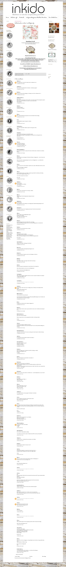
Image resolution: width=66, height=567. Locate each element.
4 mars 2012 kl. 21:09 (20, 440)
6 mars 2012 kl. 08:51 (20, 487)
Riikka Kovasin (19, 293)
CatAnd (18, 286)
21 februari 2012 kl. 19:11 (20, 89)
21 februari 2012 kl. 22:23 (20, 129)
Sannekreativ (19, 126)
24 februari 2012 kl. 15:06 (21, 244)
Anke (17, 384)
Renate (18, 92)
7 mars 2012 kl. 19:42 (20, 524)
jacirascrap (18, 207)
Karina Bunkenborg (20, 330)
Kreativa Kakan (19, 549)
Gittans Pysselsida (20, 423)
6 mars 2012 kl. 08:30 (20, 482)
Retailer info (14, 18)
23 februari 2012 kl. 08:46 (21, 198)
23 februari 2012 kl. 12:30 (21, 204)
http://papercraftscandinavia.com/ (34, 42)
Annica (18, 220)
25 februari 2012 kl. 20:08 (21, 299)
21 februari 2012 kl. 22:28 (21, 139)
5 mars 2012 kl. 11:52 (20, 446)
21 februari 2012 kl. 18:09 (21, 83)
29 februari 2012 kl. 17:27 (21, 353)
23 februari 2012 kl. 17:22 (20, 210)
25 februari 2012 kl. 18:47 (21, 290)
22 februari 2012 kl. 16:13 (20, 168)
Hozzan (18, 349)
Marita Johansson (19, 314)
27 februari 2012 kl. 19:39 (21, 333)
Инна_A (18, 247)
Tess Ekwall (18, 274)
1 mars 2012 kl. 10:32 (20, 368)
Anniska (18, 490)
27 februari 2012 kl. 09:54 (21, 327)
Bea (17, 302)
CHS (17, 403)
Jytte (17, 171)
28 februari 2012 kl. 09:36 (21, 338)
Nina (17, 457)
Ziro (17, 514)
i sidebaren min (37, 93)
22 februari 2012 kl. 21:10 (20, 186)
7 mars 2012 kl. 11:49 (20, 511)
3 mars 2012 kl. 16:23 (20, 400)
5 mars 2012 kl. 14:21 (20, 454)
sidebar (28, 303)
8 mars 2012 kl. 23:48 (20, 552)
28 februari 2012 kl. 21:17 (20, 346)
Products (21, 18)
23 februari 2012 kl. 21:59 (21, 217)
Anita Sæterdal (19, 430)
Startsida (30, 556)
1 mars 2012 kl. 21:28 (20, 381)
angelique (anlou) (19, 97)
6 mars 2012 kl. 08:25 (20, 470)
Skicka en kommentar (19, 554)
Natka (18, 509)
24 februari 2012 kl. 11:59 (20, 229)
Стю (17, 397)
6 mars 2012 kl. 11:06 (20, 506)
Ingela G (18, 232)
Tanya (18, 142)
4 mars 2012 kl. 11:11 (20, 427)
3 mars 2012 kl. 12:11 (20, 394)
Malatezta (18, 201)
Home (7, 18)
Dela (49, 78)
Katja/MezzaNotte (20, 485)
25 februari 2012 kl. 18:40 (21, 277)
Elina (17, 114)
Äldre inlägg (44, 556)
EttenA (18, 258)
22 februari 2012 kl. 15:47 (21, 161)
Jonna (18, 323)
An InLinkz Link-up (51, 37)
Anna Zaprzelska (19, 341)
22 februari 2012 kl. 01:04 (21, 146)
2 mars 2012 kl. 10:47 (20, 388)
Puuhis (18, 227)
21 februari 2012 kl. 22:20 (21, 123)
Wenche (18, 81)
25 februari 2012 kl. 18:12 (20, 271)
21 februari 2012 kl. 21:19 (20, 111)
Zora (17, 164)
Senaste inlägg (17, 556)
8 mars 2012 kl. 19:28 (20, 546)
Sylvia (18, 449)
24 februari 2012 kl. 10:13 (20, 224)
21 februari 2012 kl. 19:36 (20, 94)
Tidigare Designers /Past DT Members (36, 18)
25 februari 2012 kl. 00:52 (21, 255)
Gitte (17, 213)
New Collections (53, 18)
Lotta (18, 467)
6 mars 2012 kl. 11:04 (20, 499)
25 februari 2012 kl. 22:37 (21, 304)
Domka (18, 443)
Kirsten (18, 307)
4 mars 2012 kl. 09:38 (20, 420)
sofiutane (18, 391)
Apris (17, 189)
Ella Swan (18, 362)
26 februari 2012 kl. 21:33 (20, 320)
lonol (17, 356)
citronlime (18, 86)
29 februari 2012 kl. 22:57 (21, 359)
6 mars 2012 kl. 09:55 (20, 494)
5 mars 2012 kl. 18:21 (20, 464)
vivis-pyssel (19, 527)
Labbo (18, 336)
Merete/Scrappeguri (20, 149)
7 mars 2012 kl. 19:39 (20, 517)
